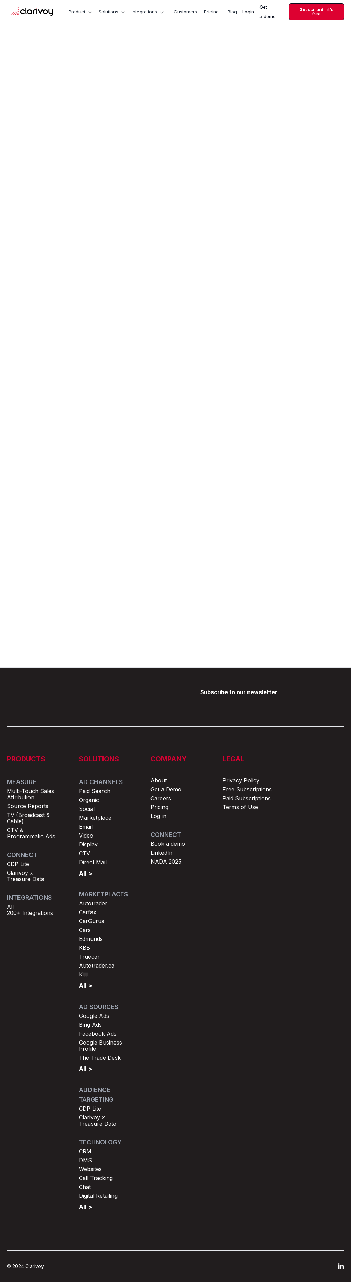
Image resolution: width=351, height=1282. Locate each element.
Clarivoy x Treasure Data (25, 876)
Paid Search (94, 791)
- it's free (316, 12)
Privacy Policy (240, 780)
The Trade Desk (100, 1057)
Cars (85, 930)
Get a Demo (165, 789)
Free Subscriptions (247, 789)
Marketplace (95, 818)
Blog (232, 11)
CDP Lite (18, 864)
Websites (90, 1169)
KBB (84, 948)
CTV (84, 853)
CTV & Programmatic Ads (31, 833)
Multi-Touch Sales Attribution (30, 794)
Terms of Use (240, 807)
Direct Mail (93, 862)
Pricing (211, 11)
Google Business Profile (100, 1045)
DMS (85, 1160)
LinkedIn (161, 853)
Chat (85, 1187)
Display (88, 844)
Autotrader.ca (96, 965)
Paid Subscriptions (246, 798)
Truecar (89, 957)
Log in (158, 816)
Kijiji (83, 974)
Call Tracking (96, 1178)
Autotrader (93, 903)
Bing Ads (90, 1025)
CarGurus (91, 921)
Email (86, 827)
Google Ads (94, 1016)
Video (86, 835)
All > (85, 873)
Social (87, 809)
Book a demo (167, 844)
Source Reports (27, 806)
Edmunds (91, 939)
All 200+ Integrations (30, 910)
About (158, 780)
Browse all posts (312, 428)
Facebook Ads (98, 1034)
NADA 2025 (165, 861)
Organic (89, 800)
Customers (185, 11)
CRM (85, 1151)
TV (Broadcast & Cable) (28, 818)
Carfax (87, 912)
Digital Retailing (98, 1196)
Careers (160, 798)
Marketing (145, 84)
